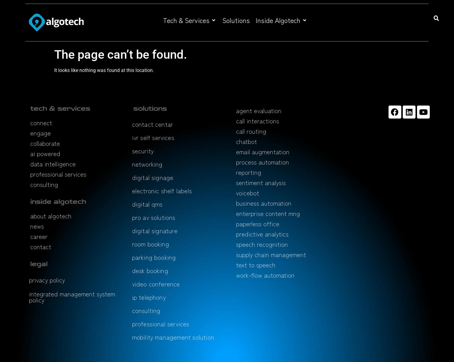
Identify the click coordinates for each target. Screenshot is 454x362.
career (39, 236)
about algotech (51, 215)
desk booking (150, 270)
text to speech (255, 264)
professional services (58, 174)
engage (40, 133)
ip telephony (149, 297)
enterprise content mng (268, 213)
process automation (262, 162)
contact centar (152, 124)
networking (147, 164)
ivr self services (153, 137)
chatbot (246, 141)
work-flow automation (265, 275)
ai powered (45, 153)
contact (40, 246)
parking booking (154, 257)
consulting (44, 184)
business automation (264, 203)
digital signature (155, 230)
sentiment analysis (261, 182)
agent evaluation (259, 110)
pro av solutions (153, 217)
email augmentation (262, 151)
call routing (251, 131)
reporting (248, 172)
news (37, 226)
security (143, 150)
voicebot (247, 192)
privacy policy (47, 280)
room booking (150, 244)
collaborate (45, 143)
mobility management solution (173, 337)
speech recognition (262, 244)
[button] (189, 20)
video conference (156, 283)
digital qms (147, 204)
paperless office (257, 223)
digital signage (153, 177)
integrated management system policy (72, 296)
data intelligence (53, 163)
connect (41, 122)
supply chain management (271, 254)
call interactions (257, 120)
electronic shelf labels (162, 190)
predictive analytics (262, 234)
